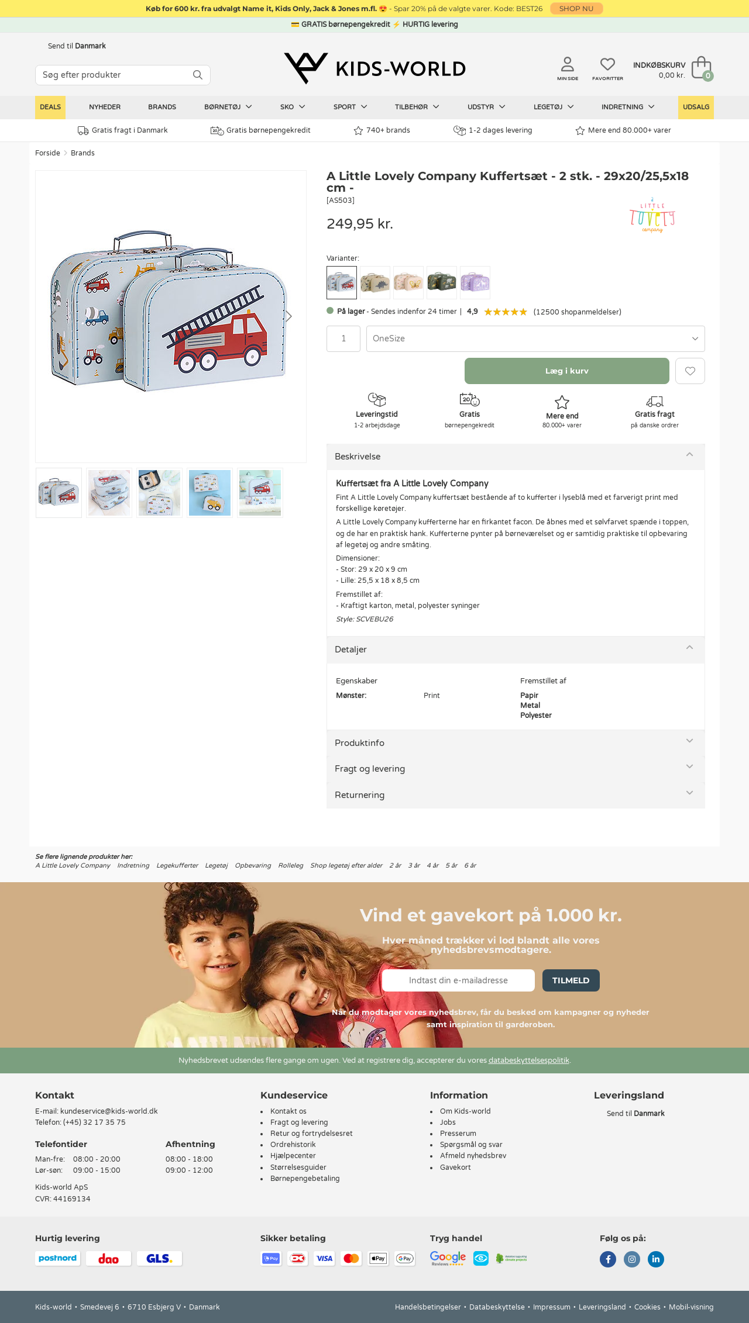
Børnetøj (228, 107)
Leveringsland (602, 1307)
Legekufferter (177, 865)
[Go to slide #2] (109, 493)
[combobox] (535, 339)
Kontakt (54, 1095)
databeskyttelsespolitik (529, 1060)
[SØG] (197, 75)
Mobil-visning (691, 1307)
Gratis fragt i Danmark (123, 130)
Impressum (552, 1307)
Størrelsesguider (298, 1167)
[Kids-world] (374, 68)
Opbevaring (253, 865)
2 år (395, 865)
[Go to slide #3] (159, 493)
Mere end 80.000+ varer (623, 130)
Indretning (628, 107)
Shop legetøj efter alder (346, 865)
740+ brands (381, 130)
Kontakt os (288, 1111)
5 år (451, 865)
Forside (47, 153)
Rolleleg (290, 865)
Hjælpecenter (293, 1156)
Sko (292, 107)
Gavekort (455, 1167)
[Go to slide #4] (210, 493)
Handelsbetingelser (428, 1307)
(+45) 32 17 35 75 (94, 1122)
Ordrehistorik (293, 1145)
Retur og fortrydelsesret (311, 1133)
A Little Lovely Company (72, 865)
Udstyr (487, 107)
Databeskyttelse (497, 1307)
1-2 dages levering (492, 131)
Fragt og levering (370, 769)
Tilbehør (417, 107)
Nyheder (105, 107)
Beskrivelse (357, 456)
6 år (470, 865)
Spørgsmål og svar (471, 1145)
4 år (432, 865)
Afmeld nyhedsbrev (473, 1156)
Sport (350, 107)
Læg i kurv (567, 370)
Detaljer (351, 649)
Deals (50, 107)
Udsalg (696, 107)
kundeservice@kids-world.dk (109, 1111)
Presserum (458, 1133)
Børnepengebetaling (305, 1179)
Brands (162, 107)
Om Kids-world (465, 1111)
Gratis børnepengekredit (261, 131)
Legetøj (554, 107)
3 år (414, 865)
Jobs (448, 1122)
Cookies (647, 1307)
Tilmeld (571, 980)
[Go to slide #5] (260, 493)
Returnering (359, 795)
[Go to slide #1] (59, 493)
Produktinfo (359, 743)
